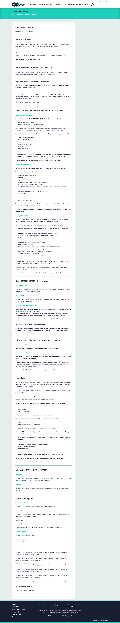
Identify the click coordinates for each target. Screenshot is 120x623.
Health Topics (59, 4)
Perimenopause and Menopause (78, 4)
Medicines (31, 4)
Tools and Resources (45, 4)
